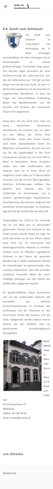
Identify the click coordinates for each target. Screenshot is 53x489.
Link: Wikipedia (13, 453)
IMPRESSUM (9, 473)
